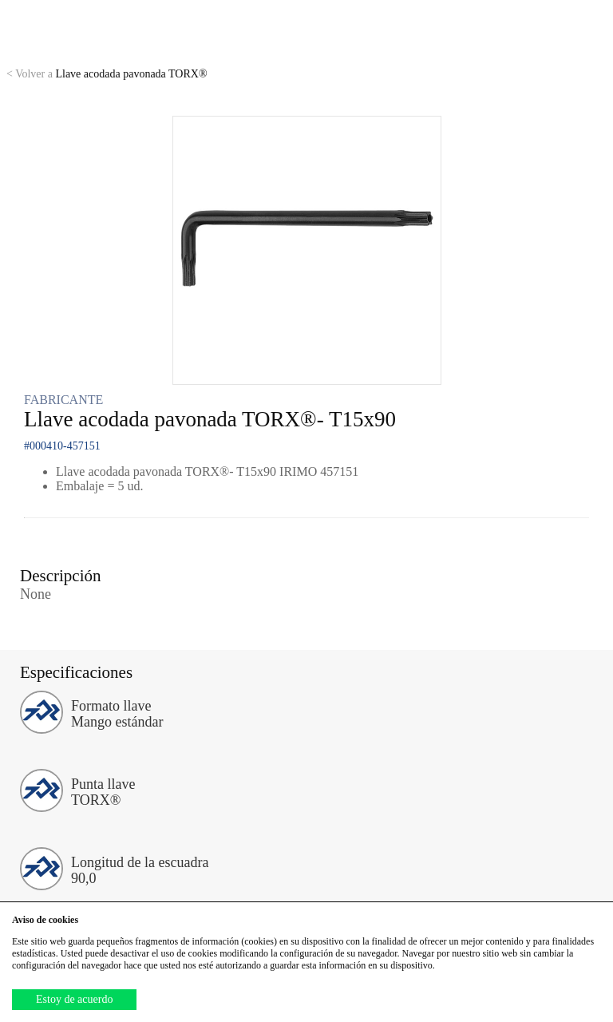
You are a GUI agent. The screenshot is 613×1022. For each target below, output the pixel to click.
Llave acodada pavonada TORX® (107, 74)
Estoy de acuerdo (74, 999)
